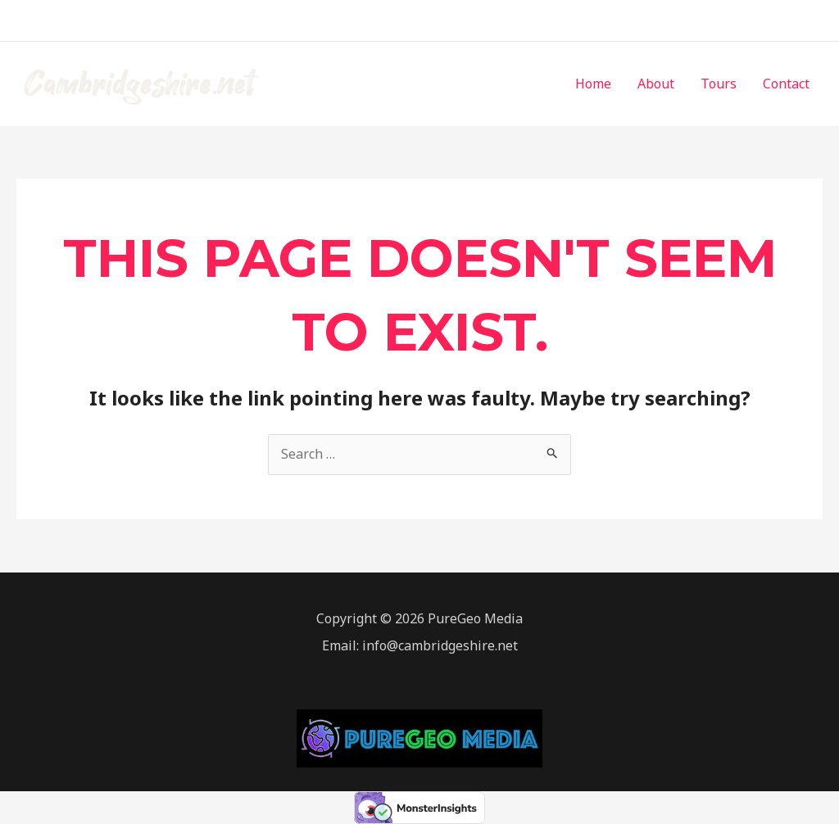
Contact (786, 84)
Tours (719, 84)
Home (593, 84)
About (655, 84)
